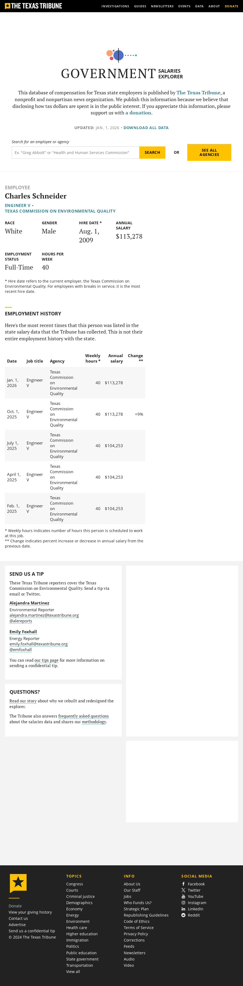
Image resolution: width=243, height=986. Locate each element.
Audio (129, 959)
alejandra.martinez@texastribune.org (44, 615)
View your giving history (30, 912)
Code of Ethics (137, 921)
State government (82, 959)
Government (109, 73)
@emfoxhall (21, 649)
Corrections (134, 940)
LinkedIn (192, 908)
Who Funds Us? (138, 902)
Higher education (82, 933)
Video (129, 965)
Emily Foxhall (23, 631)
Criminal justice (80, 896)
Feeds (129, 946)
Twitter (191, 890)
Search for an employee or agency (40, 142)
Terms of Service (139, 927)
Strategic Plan (136, 908)
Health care (76, 927)
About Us (132, 883)
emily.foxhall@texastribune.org (39, 643)
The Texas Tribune (198, 92)
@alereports (21, 620)
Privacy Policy (136, 933)
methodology (94, 721)
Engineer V (18, 205)
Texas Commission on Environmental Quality (60, 211)
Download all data (146, 127)
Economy (74, 908)
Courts (72, 890)
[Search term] (76, 152)
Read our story (23, 700)
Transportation (79, 965)
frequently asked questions (83, 716)
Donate (15, 905)
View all (73, 971)
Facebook (193, 883)
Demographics (79, 902)
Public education (81, 952)
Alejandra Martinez (29, 603)
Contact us (18, 918)
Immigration (77, 940)
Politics (72, 946)
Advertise (17, 924)
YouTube (192, 896)
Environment (78, 921)
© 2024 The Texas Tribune (32, 937)
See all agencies (209, 152)
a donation (138, 113)
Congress (74, 883)
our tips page (46, 660)
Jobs (127, 896)
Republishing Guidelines (146, 915)
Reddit (190, 915)
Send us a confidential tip (32, 930)
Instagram (193, 902)
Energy (72, 915)
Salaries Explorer (170, 74)
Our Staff (132, 890)
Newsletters (135, 952)
